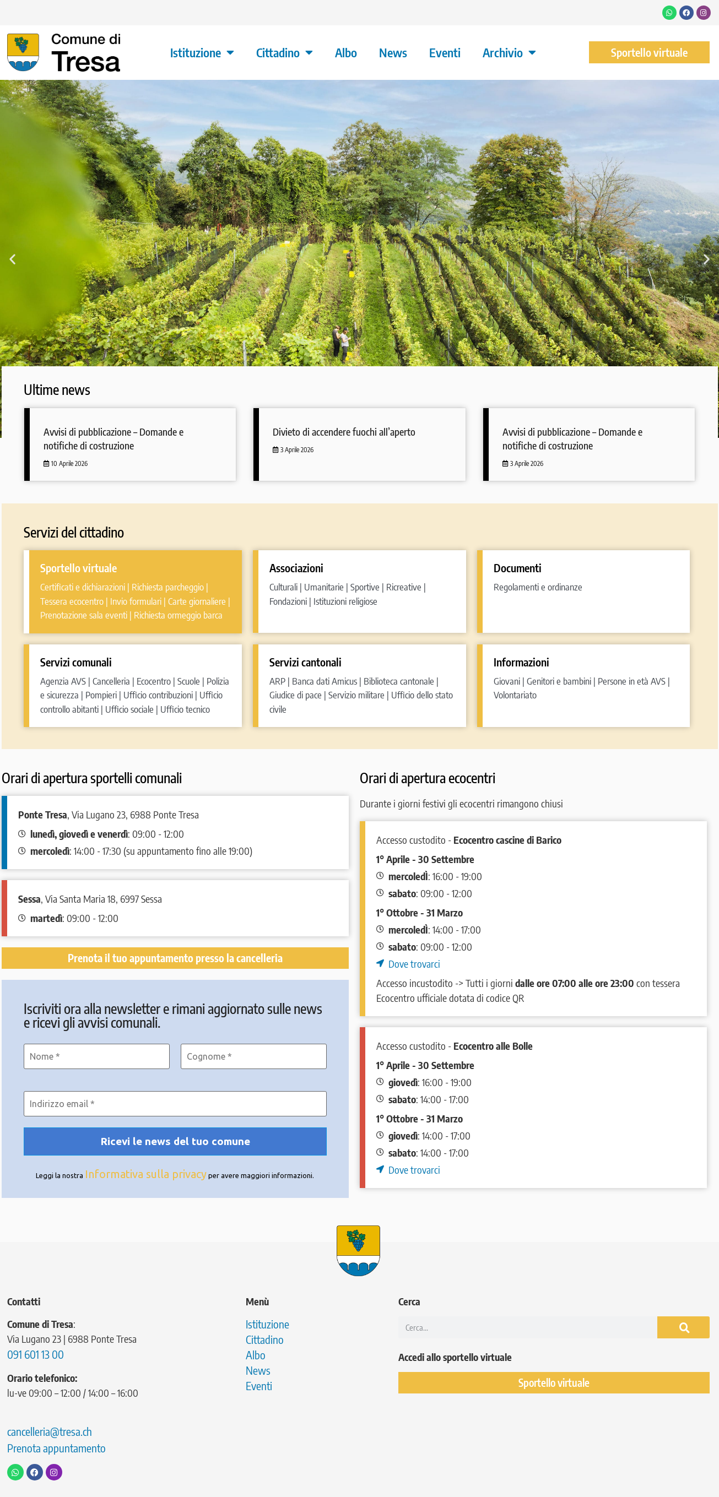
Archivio (509, 52)
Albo (346, 52)
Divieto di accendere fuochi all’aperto (344, 431)
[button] (12, 258)
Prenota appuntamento (56, 1448)
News (393, 52)
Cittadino (284, 52)
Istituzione (202, 52)
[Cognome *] (254, 1056)
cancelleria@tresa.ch (49, 1431)
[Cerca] (683, 1327)
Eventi (445, 52)
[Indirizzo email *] (175, 1103)
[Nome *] (97, 1056)
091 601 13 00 (35, 1354)
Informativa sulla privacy (146, 1174)
